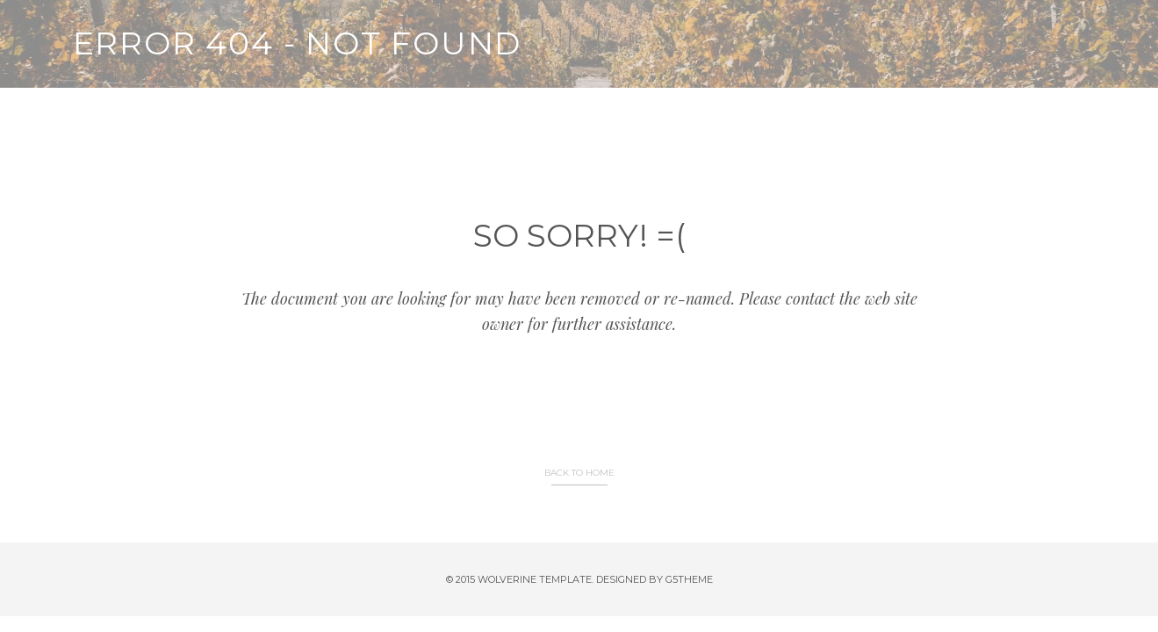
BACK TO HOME (579, 472)
